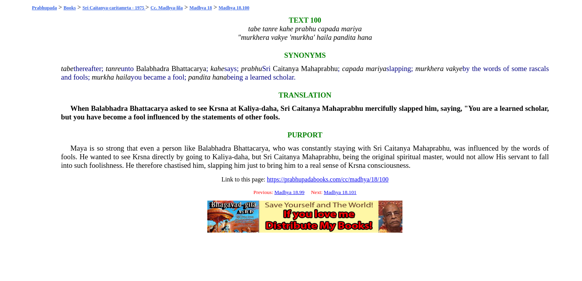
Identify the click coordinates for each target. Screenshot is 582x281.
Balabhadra (152, 68)
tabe (67, 68)
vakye (454, 68)
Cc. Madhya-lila (167, 8)
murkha (103, 77)
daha (269, 108)
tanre (113, 68)
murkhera (429, 68)
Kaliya (248, 108)
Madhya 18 (200, 8)
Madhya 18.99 (289, 192)
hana (219, 77)
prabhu (251, 68)
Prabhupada (44, 8)
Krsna (218, 108)
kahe (217, 68)
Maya (78, 148)
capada (352, 68)
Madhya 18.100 (234, 8)
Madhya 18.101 (340, 192)
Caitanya (286, 68)
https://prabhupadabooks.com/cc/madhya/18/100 (328, 179)
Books (70, 8)
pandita (199, 77)
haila (123, 77)
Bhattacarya (188, 68)
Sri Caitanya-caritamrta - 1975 (113, 8)
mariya (376, 68)
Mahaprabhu (319, 68)
